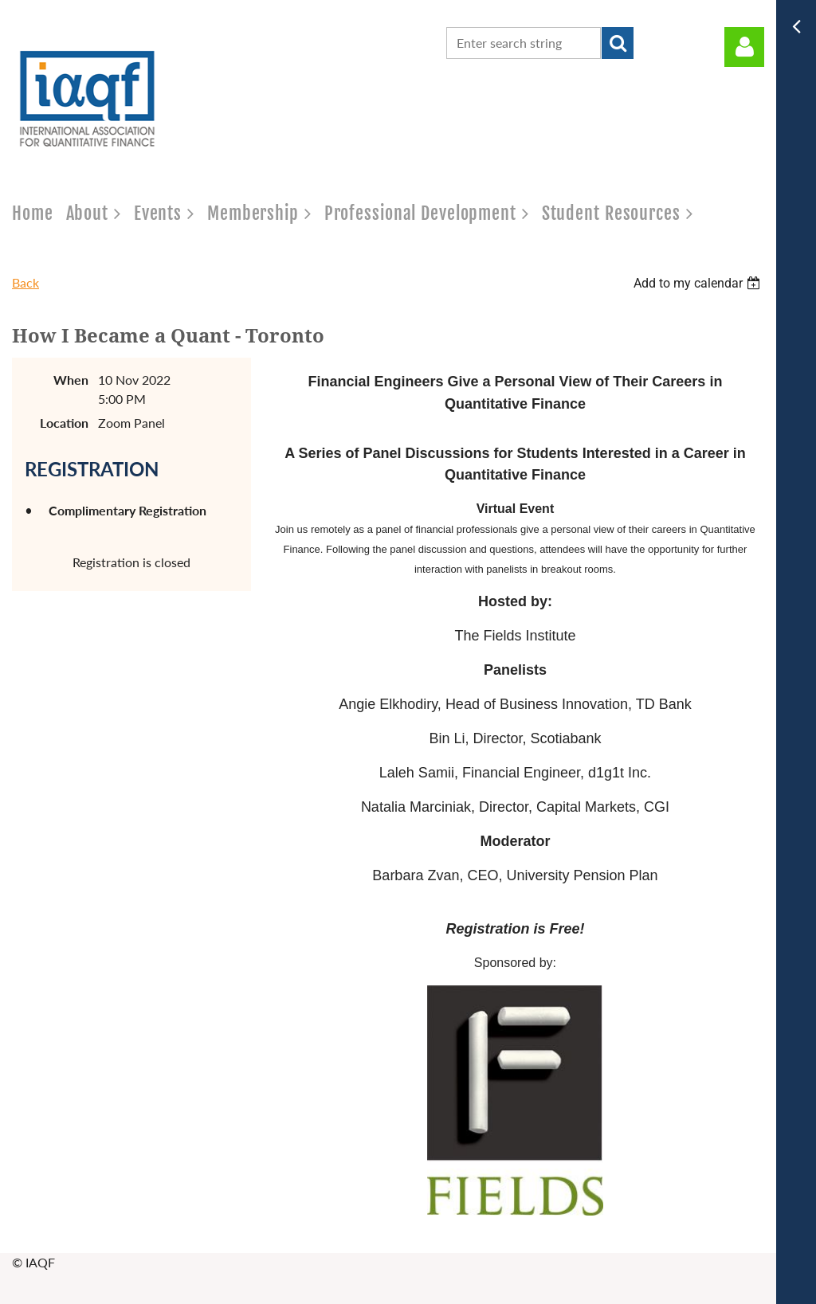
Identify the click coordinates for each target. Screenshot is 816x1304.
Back (25, 282)
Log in (744, 47)
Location (64, 422)
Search (618, 43)
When (70, 379)
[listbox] (699, 283)
